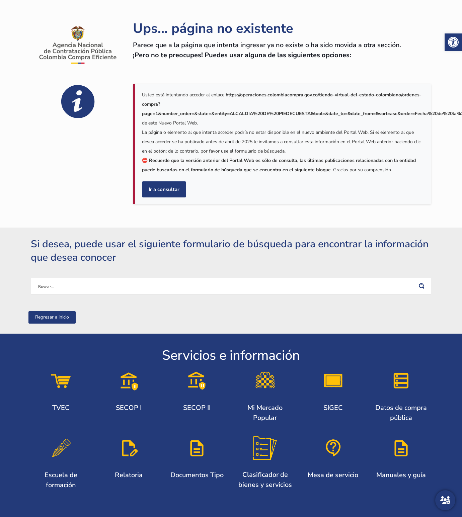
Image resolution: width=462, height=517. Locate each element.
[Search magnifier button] (423, 286)
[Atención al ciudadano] (445, 500)
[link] (453, 42)
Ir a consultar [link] (164, 189)
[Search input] (226, 286)
